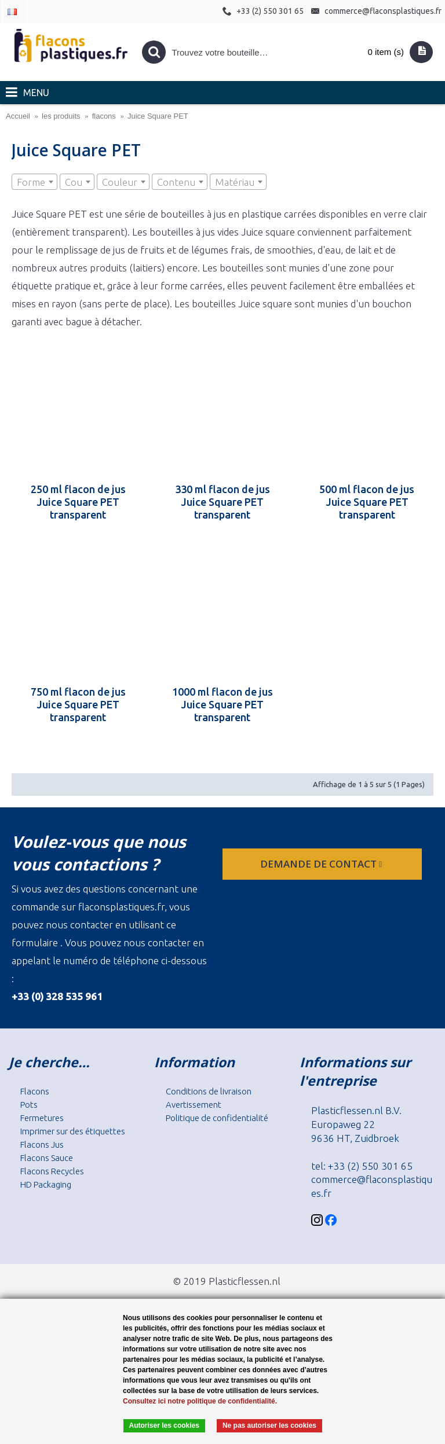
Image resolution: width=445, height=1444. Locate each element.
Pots (29, 1104)
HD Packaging (45, 1184)
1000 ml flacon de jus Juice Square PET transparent (222, 704)
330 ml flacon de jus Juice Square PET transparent (222, 501)
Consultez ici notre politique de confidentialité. (200, 1401)
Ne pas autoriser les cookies (269, 1425)
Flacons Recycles (52, 1171)
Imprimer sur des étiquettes (72, 1131)
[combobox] (34, 182)
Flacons (34, 1091)
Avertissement (193, 1104)
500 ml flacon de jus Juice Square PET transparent (366, 501)
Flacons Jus (42, 1144)
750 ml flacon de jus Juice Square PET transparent (78, 704)
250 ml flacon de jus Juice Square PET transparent (78, 501)
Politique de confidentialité (217, 1118)
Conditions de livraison (208, 1091)
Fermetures (42, 1118)
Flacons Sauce (46, 1158)
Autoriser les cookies (164, 1425)
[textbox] (34, 182)
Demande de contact (322, 863)
